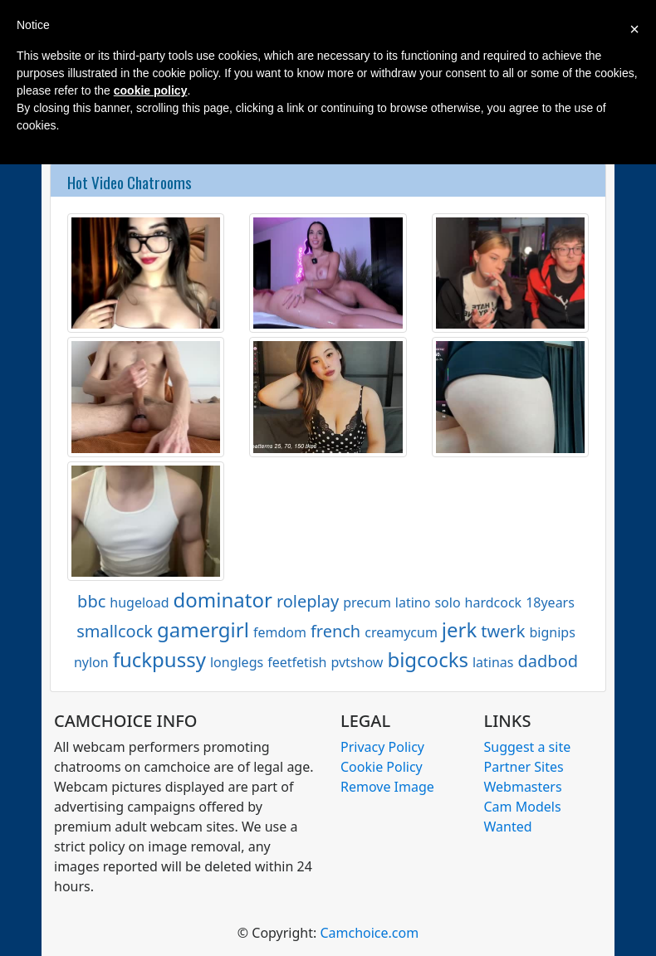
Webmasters (523, 787)
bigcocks (427, 659)
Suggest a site (527, 747)
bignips (552, 632)
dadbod (548, 661)
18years (550, 602)
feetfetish (296, 662)
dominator (223, 599)
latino (413, 602)
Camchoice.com (369, 933)
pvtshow (356, 662)
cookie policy (151, 90)
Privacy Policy (382, 747)
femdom (279, 632)
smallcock (114, 631)
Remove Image (387, 787)
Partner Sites (524, 767)
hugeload (139, 602)
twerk (503, 631)
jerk (459, 629)
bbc (91, 601)
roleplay (308, 601)
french (335, 631)
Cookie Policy (381, 767)
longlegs (236, 662)
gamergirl (203, 629)
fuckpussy (159, 659)
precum (367, 602)
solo (447, 602)
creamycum (401, 632)
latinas (493, 662)
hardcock (493, 602)
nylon (91, 662)
